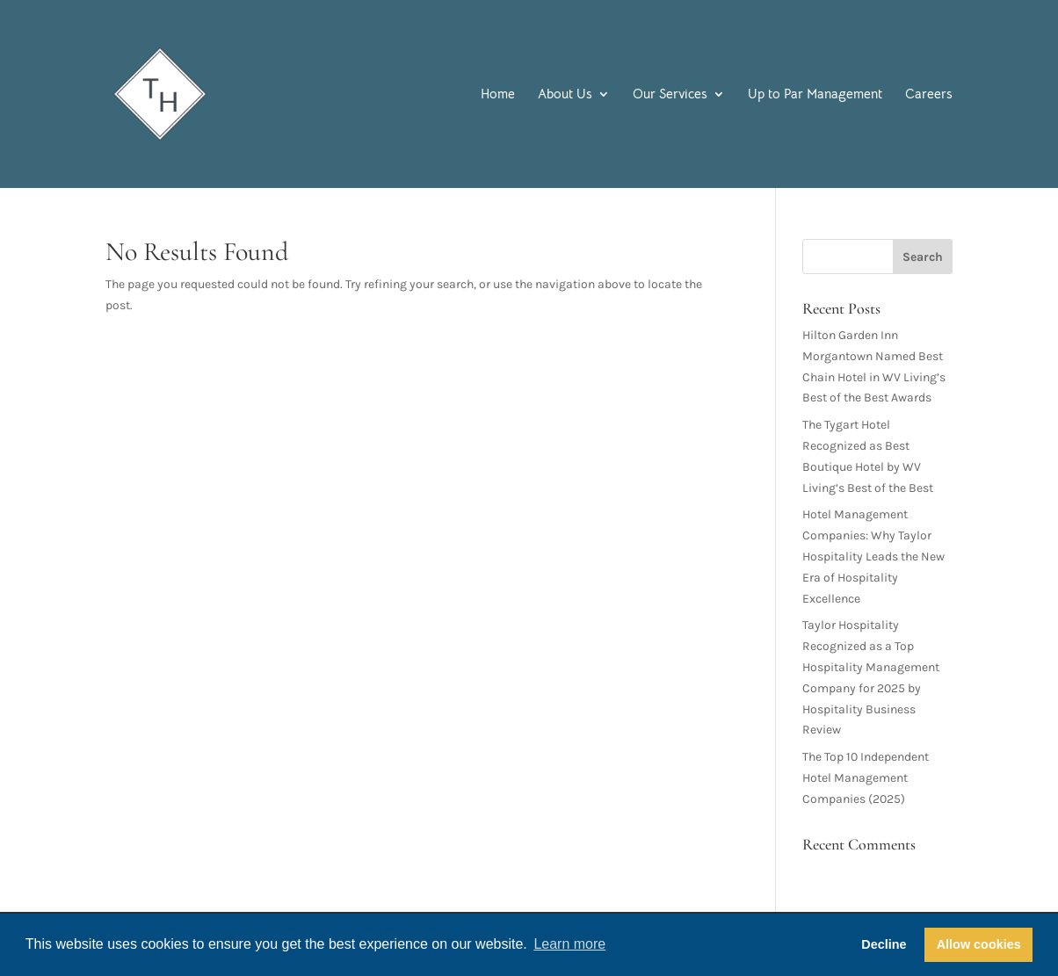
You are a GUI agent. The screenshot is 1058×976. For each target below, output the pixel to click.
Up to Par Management (815, 95)
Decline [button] (883, 944)
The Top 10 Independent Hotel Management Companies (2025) (865, 777)
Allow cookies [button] (979, 944)
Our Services (670, 95)
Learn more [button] (569, 943)
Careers (929, 95)
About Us (565, 95)
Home (498, 95)
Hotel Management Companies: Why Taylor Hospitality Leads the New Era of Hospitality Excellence (873, 556)
